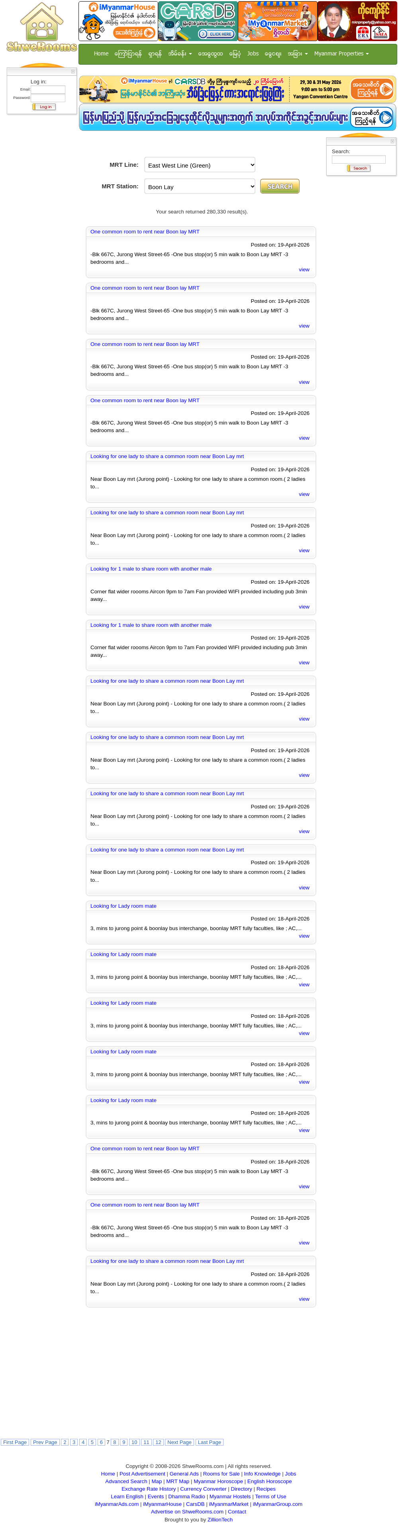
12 (158, 1442)
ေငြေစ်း (273, 54)
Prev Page (45, 1442)
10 (134, 1442)
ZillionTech (220, 1520)
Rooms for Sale (221, 1474)
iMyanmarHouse (162, 1504)
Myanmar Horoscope (218, 1481)
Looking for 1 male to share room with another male (151, 569)
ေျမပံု (235, 54)
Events (156, 1496)
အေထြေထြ (210, 54)
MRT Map (177, 1481)
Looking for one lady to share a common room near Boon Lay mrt (167, 456)
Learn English (127, 1496)
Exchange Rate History (149, 1489)
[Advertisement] (39, 237)
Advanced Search (126, 1481)
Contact (237, 1512)
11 (146, 1442)
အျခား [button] (298, 54)
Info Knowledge (262, 1474)
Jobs (253, 54)
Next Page (179, 1442)
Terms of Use (270, 1496)
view (304, 270)
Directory (241, 1489)
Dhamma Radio (186, 1496)
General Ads (184, 1474)
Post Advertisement (142, 1474)
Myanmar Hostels (230, 1496)
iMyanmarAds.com (117, 1504)
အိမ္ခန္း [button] (180, 54)
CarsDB (195, 1504)
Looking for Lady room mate (123, 906)
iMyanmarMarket (229, 1504)
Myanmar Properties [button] (341, 54)
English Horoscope (269, 1481)
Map (156, 1481)
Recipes (266, 1489)
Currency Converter (203, 1489)
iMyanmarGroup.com (277, 1504)
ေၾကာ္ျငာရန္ (128, 54)
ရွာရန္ (155, 54)
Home (101, 54)
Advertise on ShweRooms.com (187, 1512)
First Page (15, 1442)
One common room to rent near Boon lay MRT (145, 232)
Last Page (210, 1442)
